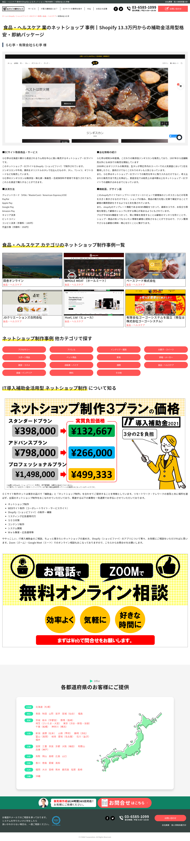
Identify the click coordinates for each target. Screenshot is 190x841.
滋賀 (38, 746)
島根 (51, 756)
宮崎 (51, 769)
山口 (64, 756)
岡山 (44, 756)
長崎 (80, 769)
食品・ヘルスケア (12, 284)
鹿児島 (65, 769)
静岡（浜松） (81, 733)
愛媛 (51, 762)
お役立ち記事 (101, 8)
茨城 (38, 720)
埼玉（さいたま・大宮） (48, 723)
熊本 (57, 769)
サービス (32, 8)
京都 (57, 746)
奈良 (51, 746)
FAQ (89, 8)
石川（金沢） (84, 736)
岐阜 (54, 736)
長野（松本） (49, 733)
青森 (38, 713)
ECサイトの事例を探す (72, 8)
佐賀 (73, 769)
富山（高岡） (43, 736)
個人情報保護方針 (181, 1)
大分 (44, 769)
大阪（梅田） (69, 746)
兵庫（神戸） (43, 749)
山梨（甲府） (65, 733)
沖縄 (38, 776)
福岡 (38, 769)
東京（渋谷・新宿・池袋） (77, 723)
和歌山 (81, 746)
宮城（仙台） (69, 713)
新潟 (38, 733)
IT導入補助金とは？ (49, 8)
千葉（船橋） (43, 726)
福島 (80, 713)
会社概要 (168, 1)
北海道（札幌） (44, 706)
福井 (38, 739)
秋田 (44, 713)
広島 (57, 756)
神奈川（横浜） (60, 726)
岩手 (57, 713)
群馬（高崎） (68, 720)
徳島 (44, 762)
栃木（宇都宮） (50, 720)
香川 (38, 762)
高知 (57, 762)
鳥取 (38, 756)
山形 (51, 713)
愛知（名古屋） (66, 736)
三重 (44, 746)
